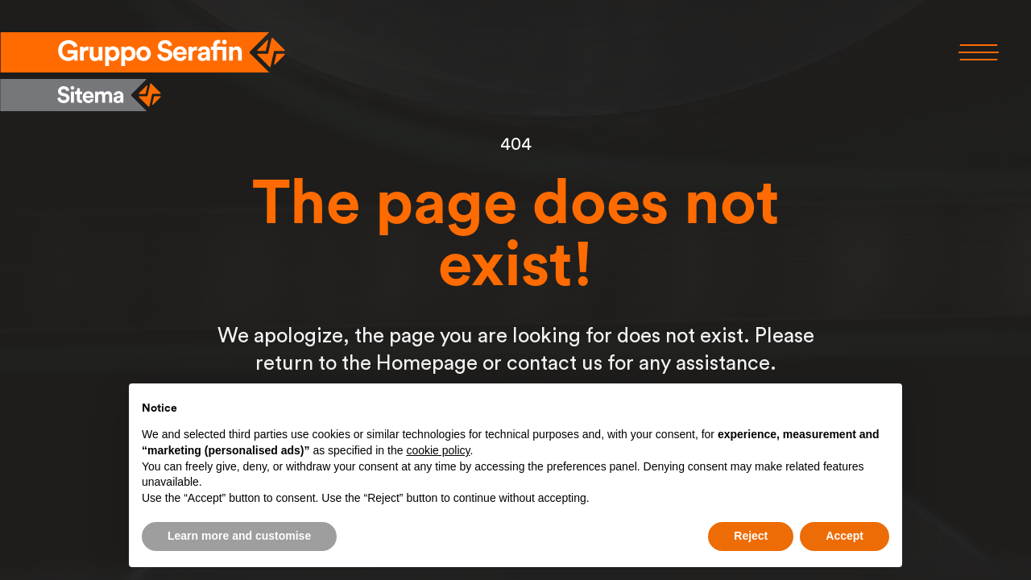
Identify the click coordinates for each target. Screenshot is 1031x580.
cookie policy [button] (438, 450)
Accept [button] (844, 535)
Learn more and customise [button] (239, 535)
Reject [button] (751, 535)
